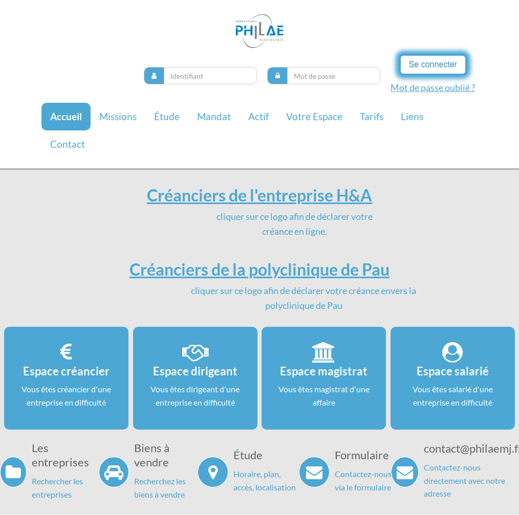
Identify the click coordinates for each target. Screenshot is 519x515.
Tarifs (371, 116)
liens (412, 116)
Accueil (66, 116)
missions (118, 116)
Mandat (214, 116)
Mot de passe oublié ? (433, 87)
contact (67, 144)
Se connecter (433, 64)
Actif (258, 116)
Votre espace (314, 116)
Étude (167, 116)
